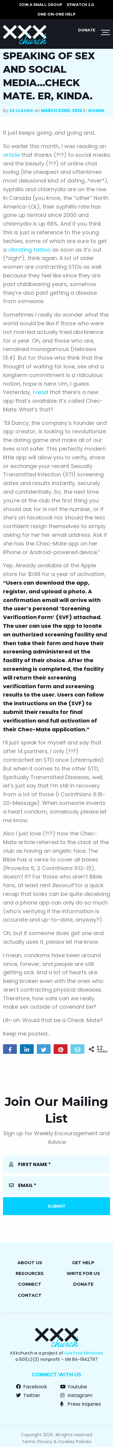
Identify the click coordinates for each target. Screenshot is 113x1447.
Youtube (73, 1386)
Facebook (31, 1386)
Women (96, 110)
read (42, 392)
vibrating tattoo (29, 249)
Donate (86, 30)
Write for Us (83, 1273)
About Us (29, 1262)
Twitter (28, 1395)
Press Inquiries (80, 1404)
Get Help (83, 1262)
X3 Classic (21, 110)
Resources (30, 1273)
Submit (57, 1206)
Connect (29, 1284)
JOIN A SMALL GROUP (40, 4)
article (11, 155)
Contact (30, 1295)
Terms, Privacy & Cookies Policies (56, 1442)
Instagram (76, 1395)
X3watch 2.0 (80, 4)
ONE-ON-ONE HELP (56, 14)
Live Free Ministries (83, 1353)
